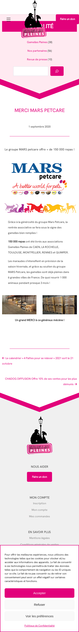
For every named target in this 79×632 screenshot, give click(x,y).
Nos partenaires (37, 51)
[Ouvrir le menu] (9, 20)
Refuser (39, 604)
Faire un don (67, 19)
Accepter (39, 593)
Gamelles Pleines (37, 42)
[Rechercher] (57, 71)
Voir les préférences (39, 616)
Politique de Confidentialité (39, 625)
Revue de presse (37, 59)
